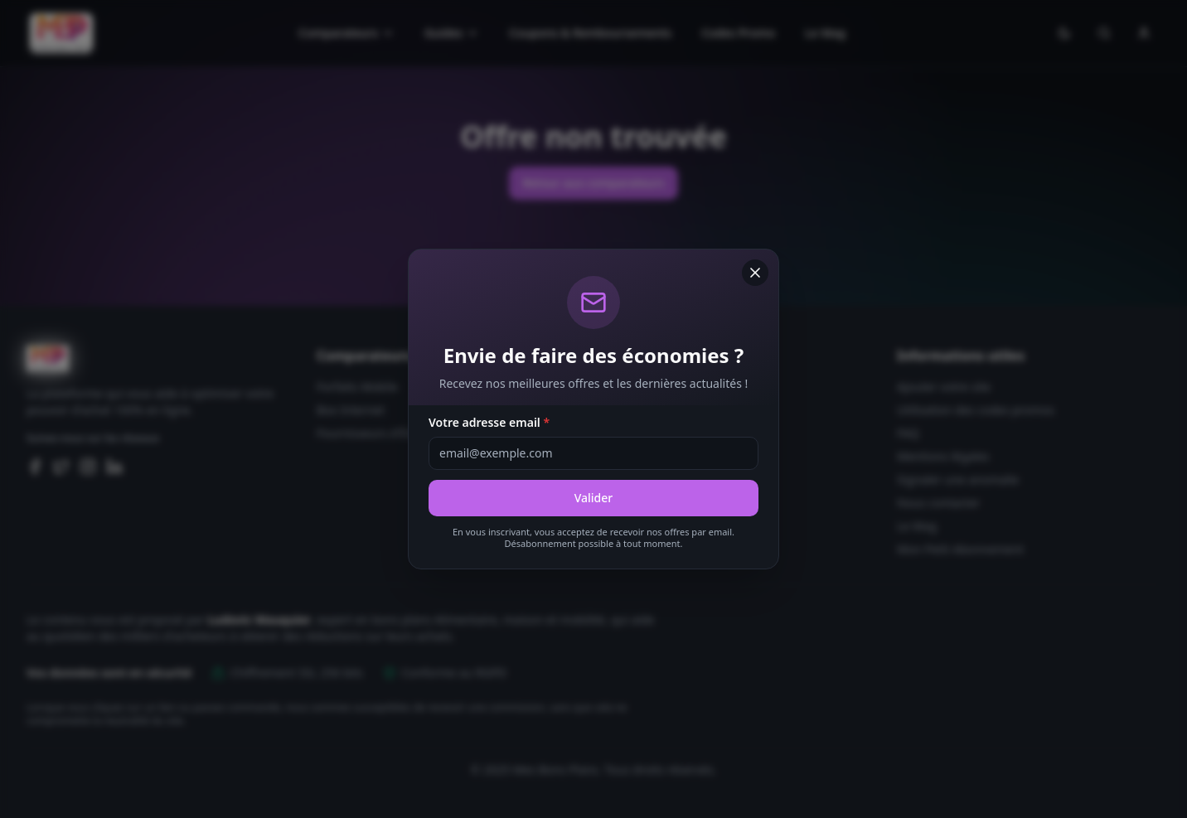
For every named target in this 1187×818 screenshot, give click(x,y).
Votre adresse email (489, 422)
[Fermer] (755, 272)
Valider (593, 498)
